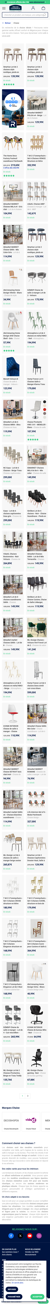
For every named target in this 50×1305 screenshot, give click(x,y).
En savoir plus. (18, 1283)
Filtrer (43, 1302)
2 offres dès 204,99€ (11, 168)
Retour (8, 23)
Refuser (12, 1289)
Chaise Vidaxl (31, 1129)
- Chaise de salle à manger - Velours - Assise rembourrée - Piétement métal (11, 384)
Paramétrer (14, 1297)
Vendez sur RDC (32, 1252)
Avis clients (7, 1255)
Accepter (37, 1297)
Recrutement (30, 1255)
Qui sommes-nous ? (10, 1252)
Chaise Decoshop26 (11, 1129)
